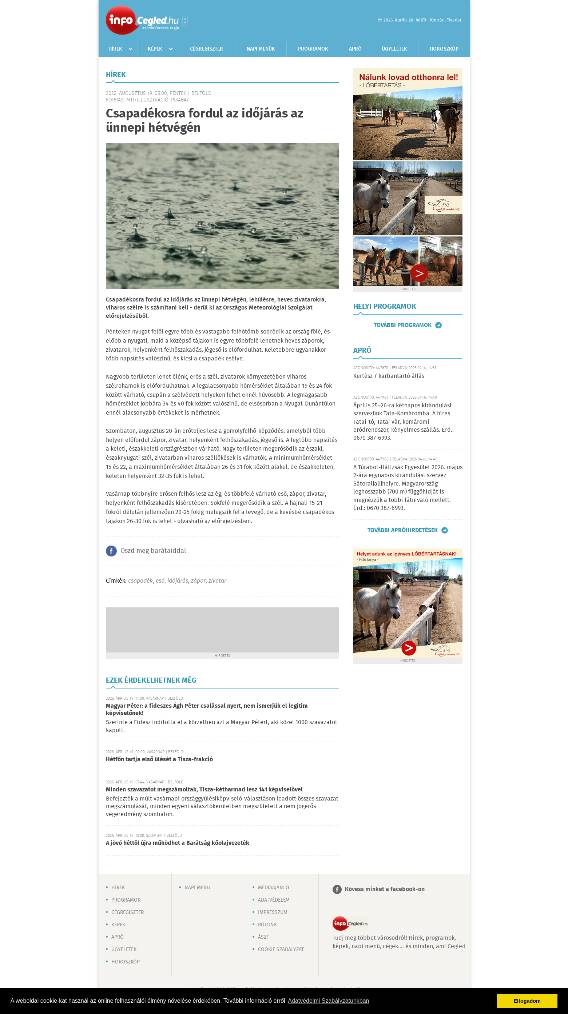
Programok (313, 49)
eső (160, 581)
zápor (198, 581)
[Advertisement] (222, 629)
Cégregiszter (206, 49)
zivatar (217, 581)
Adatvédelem (274, 900)
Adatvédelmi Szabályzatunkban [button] (328, 1001)
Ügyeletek (394, 49)
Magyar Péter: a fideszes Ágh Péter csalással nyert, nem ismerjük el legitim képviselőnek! (207, 710)
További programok (403, 325)
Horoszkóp (444, 49)
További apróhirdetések (403, 530)
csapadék (140, 581)
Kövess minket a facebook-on (385, 889)
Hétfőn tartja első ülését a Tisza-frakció (159, 759)
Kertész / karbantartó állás (388, 376)
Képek (155, 49)
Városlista (185, 20)
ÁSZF (263, 937)
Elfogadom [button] (527, 1001)
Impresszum (272, 913)
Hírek (115, 49)
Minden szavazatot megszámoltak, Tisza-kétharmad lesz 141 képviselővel (204, 789)
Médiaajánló (273, 888)
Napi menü (197, 888)
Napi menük (261, 49)
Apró (355, 49)
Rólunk (267, 925)
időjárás (177, 581)
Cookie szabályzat (281, 950)
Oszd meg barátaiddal (153, 551)
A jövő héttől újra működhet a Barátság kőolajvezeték (177, 843)
